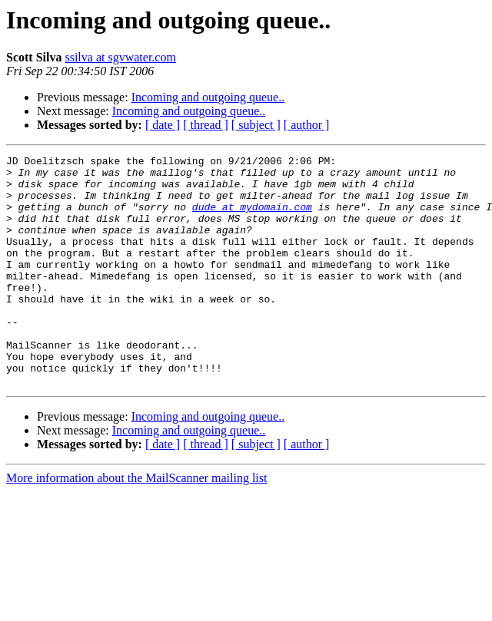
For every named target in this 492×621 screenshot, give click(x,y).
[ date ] (162, 124)
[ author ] (307, 124)
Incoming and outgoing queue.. (208, 97)
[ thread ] (205, 124)
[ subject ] (256, 124)
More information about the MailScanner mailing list (136, 523)
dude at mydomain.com (252, 218)
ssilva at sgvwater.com (120, 57)
